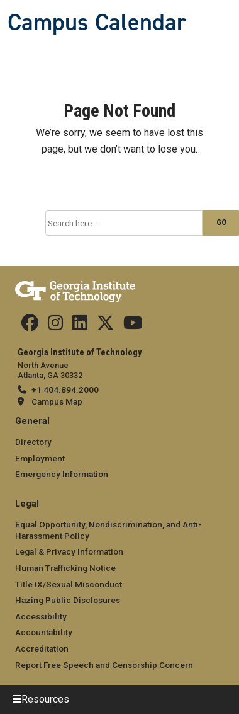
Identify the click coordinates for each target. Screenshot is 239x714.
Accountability (43, 632)
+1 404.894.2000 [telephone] (65, 389)
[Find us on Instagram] (55, 326)
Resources (45, 699)
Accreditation (42, 648)
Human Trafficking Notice (65, 568)
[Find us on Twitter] (105, 326)
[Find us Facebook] (29, 326)
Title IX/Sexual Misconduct (68, 584)
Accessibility (41, 616)
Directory (33, 442)
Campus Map (56, 401)
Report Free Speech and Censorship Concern (104, 665)
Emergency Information (61, 474)
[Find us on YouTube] (133, 326)
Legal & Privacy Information (69, 551)
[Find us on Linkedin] (79, 326)
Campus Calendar (97, 22)
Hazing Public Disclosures (67, 600)
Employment (40, 458)
